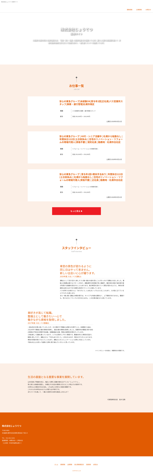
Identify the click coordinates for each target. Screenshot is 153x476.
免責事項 (88, 464)
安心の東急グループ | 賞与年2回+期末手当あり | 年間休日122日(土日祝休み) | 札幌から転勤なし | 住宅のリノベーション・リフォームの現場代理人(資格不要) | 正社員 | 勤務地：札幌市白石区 (91, 177)
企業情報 (69, 464)
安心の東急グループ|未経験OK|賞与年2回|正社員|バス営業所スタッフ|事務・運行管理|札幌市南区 (91, 103)
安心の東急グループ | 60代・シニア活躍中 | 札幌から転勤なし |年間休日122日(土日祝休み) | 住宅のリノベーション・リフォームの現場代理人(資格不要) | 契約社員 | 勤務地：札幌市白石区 (91, 139)
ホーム (56, 464)
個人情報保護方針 (79, 464)
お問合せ (95, 464)
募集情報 (62, 464)
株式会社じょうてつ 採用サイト (15, 7)
